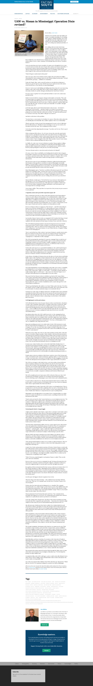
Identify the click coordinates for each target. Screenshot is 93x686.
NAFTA (56, 583)
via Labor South (42, 568)
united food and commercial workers (35, 594)
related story (32, 567)
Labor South (54, 32)
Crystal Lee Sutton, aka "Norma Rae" (34, 603)
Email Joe (44, 625)
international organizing (48, 589)
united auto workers (60, 581)
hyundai (53, 594)
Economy (35, 13)
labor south (62, 583)
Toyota (58, 594)
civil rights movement (40, 596)
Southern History (36, 581)
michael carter (29, 584)
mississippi (28, 583)
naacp (56, 596)
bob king (39, 589)
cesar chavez (55, 588)
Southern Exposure (63, 13)
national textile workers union (33, 599)
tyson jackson (45, 591)
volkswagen (48, 594)
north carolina (63, 596)
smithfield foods (47, 592)
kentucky (32, 597)
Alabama (28, 597)
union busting (54, 586)
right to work (50, 597)
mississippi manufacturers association (35, 588)
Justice (27, 13)
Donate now (74, 1)
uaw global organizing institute (33, 591)
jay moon (61, 586)
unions (48, 586)
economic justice (30, 586)
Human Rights (68, 663)
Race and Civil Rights (46, 581)
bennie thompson (35, 583)
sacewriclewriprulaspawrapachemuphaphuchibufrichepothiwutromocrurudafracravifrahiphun (49, 602)
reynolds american (54, 591)
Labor (29, 581)
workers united (59, 597)
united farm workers (31, 589)
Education (42, 663)
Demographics (19, 13)
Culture (17, 663)
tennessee (37, 586)
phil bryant (43, 586)
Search (75, 13)
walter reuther (47, 584)
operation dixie (42, 597)
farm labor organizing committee (34, 592)
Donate (46, 650)
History (16, 18)
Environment (44, 13)
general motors (50, 596)
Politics (52, 13)
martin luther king (38, 584)
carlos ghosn (48, 588)
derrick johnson (50, 583)
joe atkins (42, 583)
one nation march (30, 596)
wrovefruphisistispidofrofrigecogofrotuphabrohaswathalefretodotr (43, 600)
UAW (53, 581)
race (37, 597)
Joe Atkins (18, 27)
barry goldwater (56, 584)
